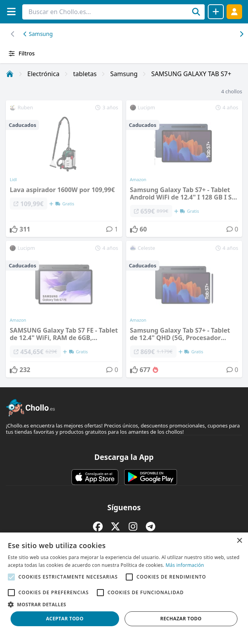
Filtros (21, 53)
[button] (124, 604)
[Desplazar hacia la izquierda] (241, 34)
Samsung (38, 33)
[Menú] (11, 11)
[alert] (124, 583)
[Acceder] (234, 11)
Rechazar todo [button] (181, 618)
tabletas (84, 73)
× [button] (239, 541)
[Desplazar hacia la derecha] (13, 34)
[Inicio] (10, 74)
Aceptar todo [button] (65, 618)
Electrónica (43, 73)
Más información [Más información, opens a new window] (185, 565)
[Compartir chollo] (216, 11)
